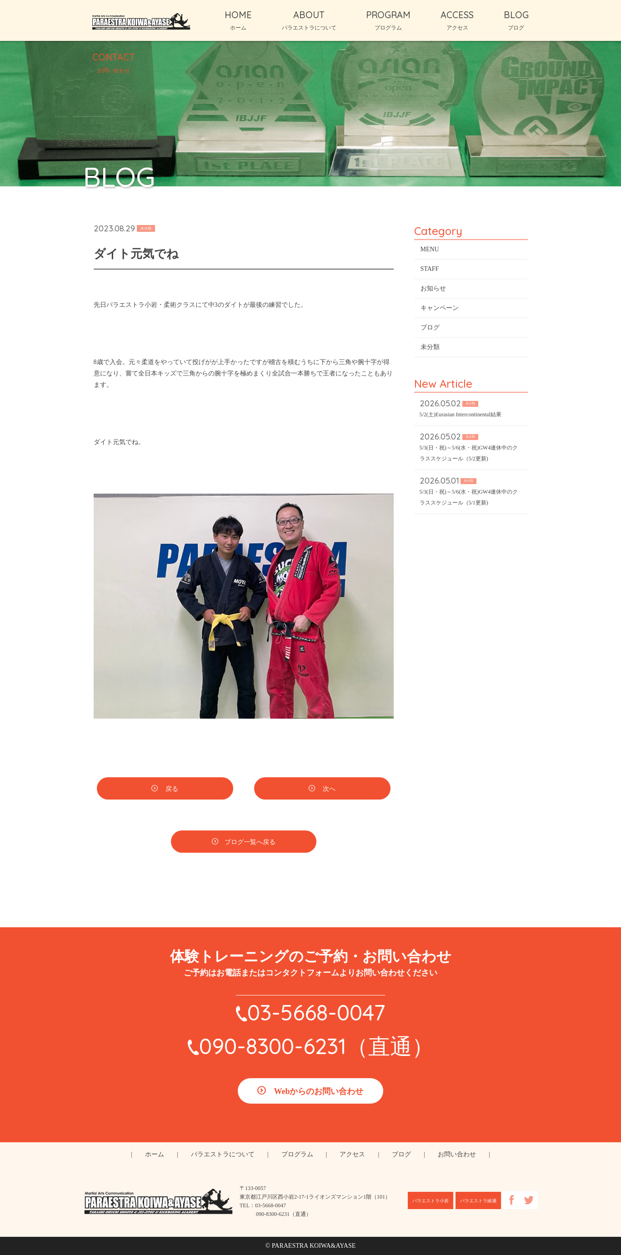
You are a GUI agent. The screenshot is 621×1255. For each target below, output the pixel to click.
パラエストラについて (223, 1154)
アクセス (352, 1154)
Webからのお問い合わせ (318, 1091)
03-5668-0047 (316, 1012)
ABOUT (309, 20)
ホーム (154, 1154)
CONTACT (113, 62)
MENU (430, 250)
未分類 (430, 348)
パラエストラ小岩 (430, 1200)
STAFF (430, 270)
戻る (171, 790)
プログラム (297, 1154)
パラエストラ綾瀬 (478, 1200)
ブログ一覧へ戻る (250, 843)
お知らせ (433, 289)
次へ (328, 790)
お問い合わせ (457, 1154)
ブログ (430, 328)
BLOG (516, 20)
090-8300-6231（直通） (316, 1046)
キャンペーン (440, 309)
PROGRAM (388, 20)
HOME (238, 20)
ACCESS (457, 20)
